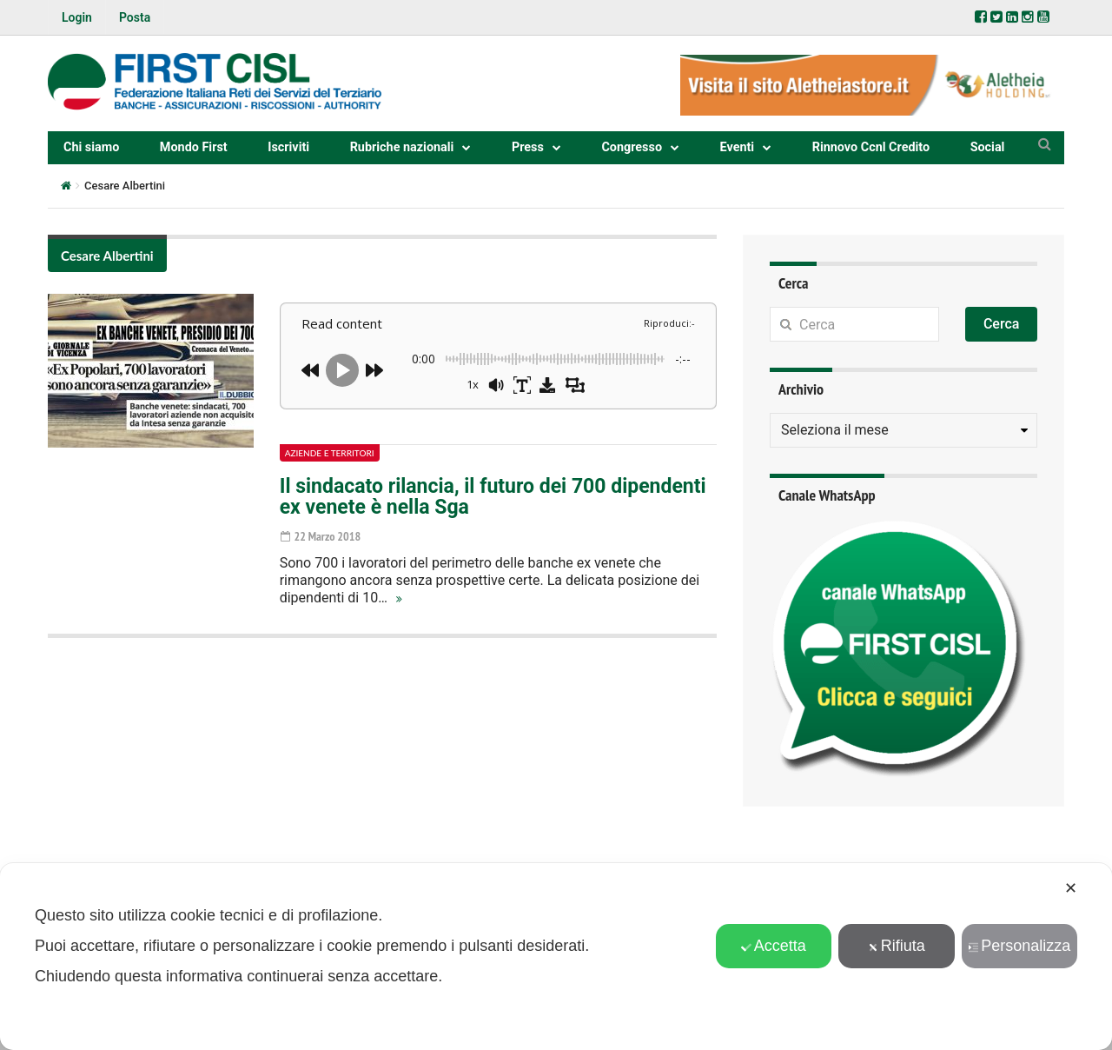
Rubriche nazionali (402, 147)
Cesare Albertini (107, 255)
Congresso (631, 147)
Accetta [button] (773, 945)
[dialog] (556, 956)
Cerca (1001, 324)
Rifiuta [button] (896, 945)
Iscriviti (288, 147)
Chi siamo (91, 147)
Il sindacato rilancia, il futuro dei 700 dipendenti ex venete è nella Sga (493, 497)
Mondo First (194, 147)
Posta (134, 17)
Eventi (737, 147)
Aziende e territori (329, 453)
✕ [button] (1070, 888)
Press (528, 147)
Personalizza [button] (1019, 945)
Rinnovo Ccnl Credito (871, 147)
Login (77, 17)
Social (987, 147)
